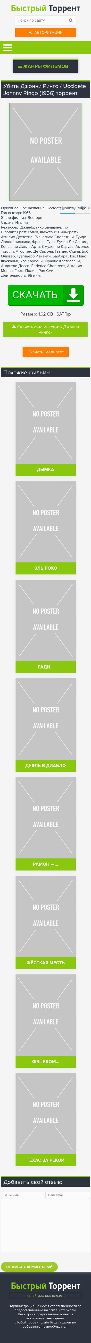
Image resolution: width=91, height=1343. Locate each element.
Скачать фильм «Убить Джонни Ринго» (45, 329)
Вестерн (35, 217)
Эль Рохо (45, 568)
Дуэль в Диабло (45, 766)
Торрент (45, 8)
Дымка (45, 469)
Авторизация (45, 32)
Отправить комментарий (29, 1267)
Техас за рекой (46, 1160)
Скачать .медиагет (45, 352)
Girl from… (45, 1062)
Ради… (46, 667)
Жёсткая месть (45, 963)
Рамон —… (45, 864)
